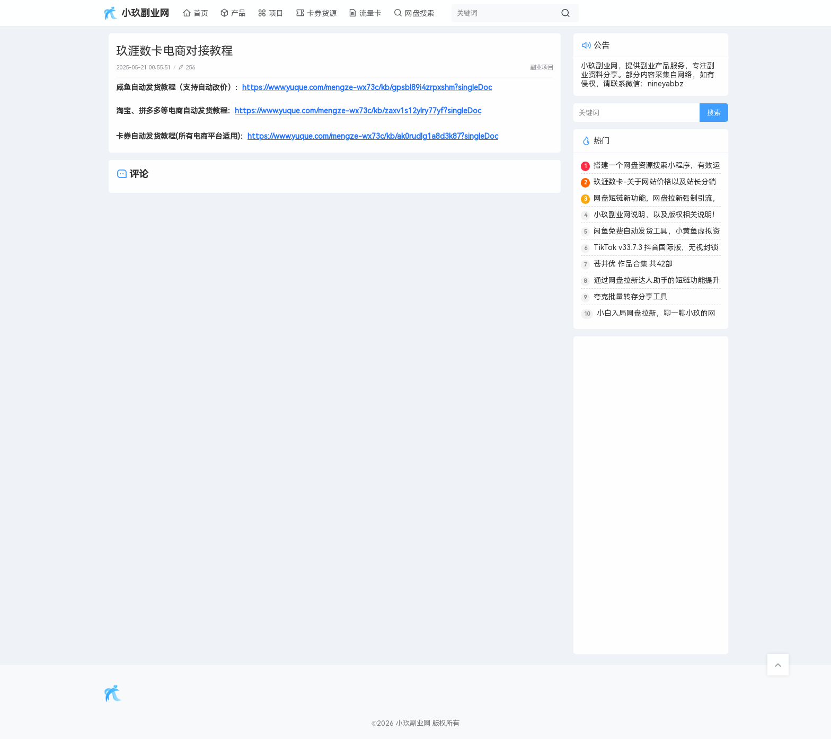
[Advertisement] (650, 495)
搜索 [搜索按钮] (714, 113)
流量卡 (365, 12)
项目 (271, 12)
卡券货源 (316, 12)
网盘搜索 (414, 12)
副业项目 (541, 67)
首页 (195, 12)
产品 (233, 12)
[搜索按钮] (565, 13)
